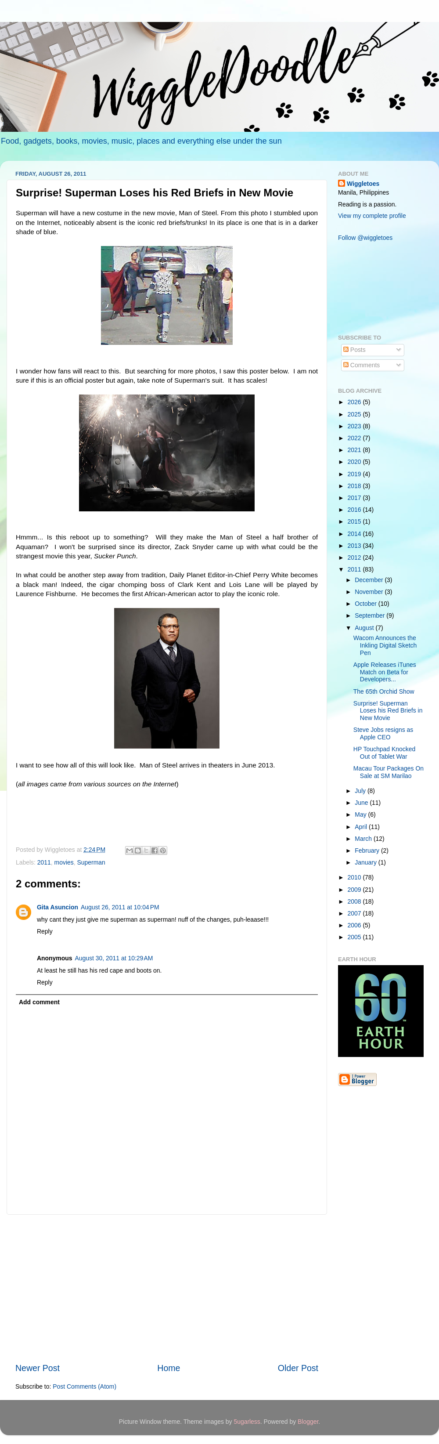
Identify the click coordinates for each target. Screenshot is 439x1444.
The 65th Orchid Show (383, 691)
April (362, 826)
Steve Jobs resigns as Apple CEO (383, 733)
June (362, 802)
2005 (355, 937)
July (361, 790)
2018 (355, 485)
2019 (355, 474)
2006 (355, 925)
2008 (355, 901)
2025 (355, 414)
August (365, 627)
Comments (361, 365)
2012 (355, 557)
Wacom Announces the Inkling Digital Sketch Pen (385, 645)
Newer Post (37, 1368)
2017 (355, 497)
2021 (355, 449)
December (370, 579)
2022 (355, 438)
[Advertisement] (166, 1288)
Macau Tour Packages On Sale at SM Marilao (388, 772)
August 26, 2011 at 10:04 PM (120, 907)
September (370, 615)
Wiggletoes (363, 183)
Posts (354, 349)
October (366, 603)
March (364, 838)
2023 (355, 426)
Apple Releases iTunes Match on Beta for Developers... (384, 672)
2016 (355, 509)
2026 (355, 401)
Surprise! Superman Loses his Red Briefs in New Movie (388, 710)
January (366, 862)
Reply (45, 931)
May (361, 814)
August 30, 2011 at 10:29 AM (114, 958)
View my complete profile (372, 215)
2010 (355, 877)
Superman (91, 862)
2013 (355, 545)
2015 (355, 521)
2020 (355, 461)
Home (168, 1368)
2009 (355, 889)
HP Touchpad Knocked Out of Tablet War (384, 753)
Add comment (39, 1002)
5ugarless (247, 1421)
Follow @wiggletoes (365, 237)
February (368, 850)
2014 (355, 533)
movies (64, 862)
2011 (44, 862)
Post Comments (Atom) (84, 1386)
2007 (355, 913)
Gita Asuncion (57, 907)
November (370, 591)
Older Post (298, 1368)
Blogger (308, 1421)
